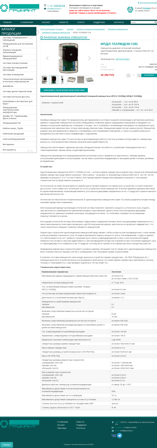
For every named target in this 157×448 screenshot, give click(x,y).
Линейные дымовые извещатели (65, 37)
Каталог (46, 22)
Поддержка (99, 22)
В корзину (149, 75)
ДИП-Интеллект (123, 59)
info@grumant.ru (54, 8)
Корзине (147, 8)
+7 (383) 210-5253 (129, 427)
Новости (63, 22)
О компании (27, 22)
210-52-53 (59, 5)
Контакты (119, 22)
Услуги (80, 22)
